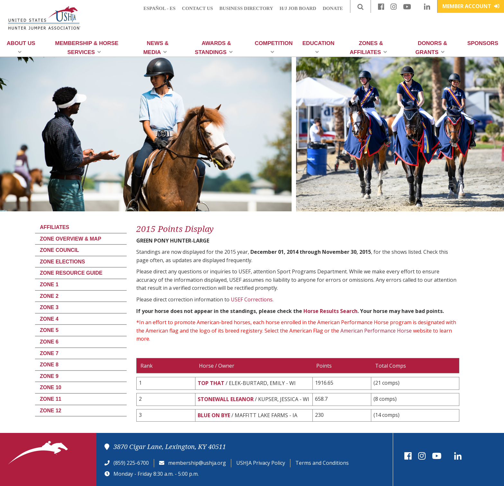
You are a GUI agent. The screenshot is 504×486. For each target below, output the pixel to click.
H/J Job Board (298, 8)
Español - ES (159, 8)
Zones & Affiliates (368, 47)
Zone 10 (50, 387)
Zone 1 (49, 284)
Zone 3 (49, 307)
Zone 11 (50, 399)
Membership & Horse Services (86, 47)
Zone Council (59, 250)
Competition (274, 47)
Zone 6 (49, 341)
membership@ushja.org (197, 462)
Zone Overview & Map (70, 239)
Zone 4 (49, 319)
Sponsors (482, 43)
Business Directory (246, 8)
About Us (21, 47)
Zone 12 (50, 410)
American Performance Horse (376, 330)
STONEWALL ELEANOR (226, 399)
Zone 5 (49, 330)
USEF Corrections (252, 299)
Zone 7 (49, 353)
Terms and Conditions (322, 462)
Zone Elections (62, 261)
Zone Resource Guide (71, 273)
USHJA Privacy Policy (260, 462)
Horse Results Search (330, 311)
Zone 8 (49, 364)
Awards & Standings (214, 47)
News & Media (156, 47)
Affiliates (54, 227)
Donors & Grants (431, 47)
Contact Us (197, 8)
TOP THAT (211, 383)
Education (318, 47)
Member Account (470, 6)
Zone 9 (49, 376)
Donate (333, 8)
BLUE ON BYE (214, 415)
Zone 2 (49, 296)
